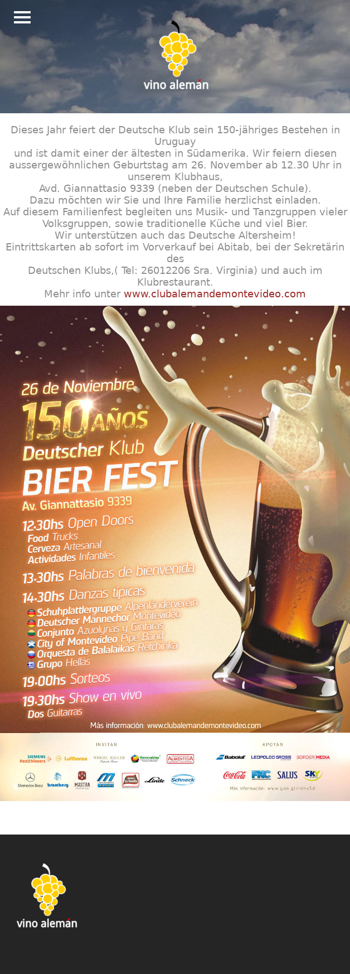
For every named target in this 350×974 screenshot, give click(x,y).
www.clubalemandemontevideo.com (215, 294)
